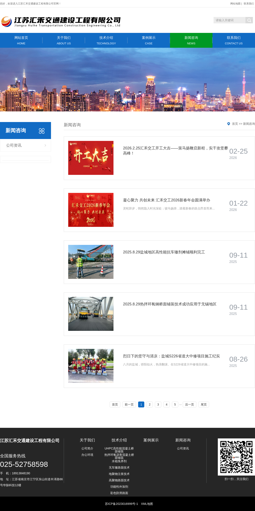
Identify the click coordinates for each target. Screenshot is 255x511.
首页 (235, 123)
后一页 (189, 404)
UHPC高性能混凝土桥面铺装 (119, 450)
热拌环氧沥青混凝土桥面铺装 (119, 456)
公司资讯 (13, 145)
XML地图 (147, 503)
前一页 (129, 404)
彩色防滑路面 (119, 492)
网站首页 (21, 40)
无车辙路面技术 (119, 467)
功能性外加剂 (119, 486)
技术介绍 (106, 40)
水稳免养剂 (119, 461)
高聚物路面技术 (119, 480)
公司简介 (87, 448)
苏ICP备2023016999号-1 (121, 503)
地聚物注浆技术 (119, 473)
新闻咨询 (191, 40)
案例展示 (149, 40)
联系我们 (249, 3)
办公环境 (87, 454)
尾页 (204, 404)
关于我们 (63, 40)
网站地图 (235, 3)
